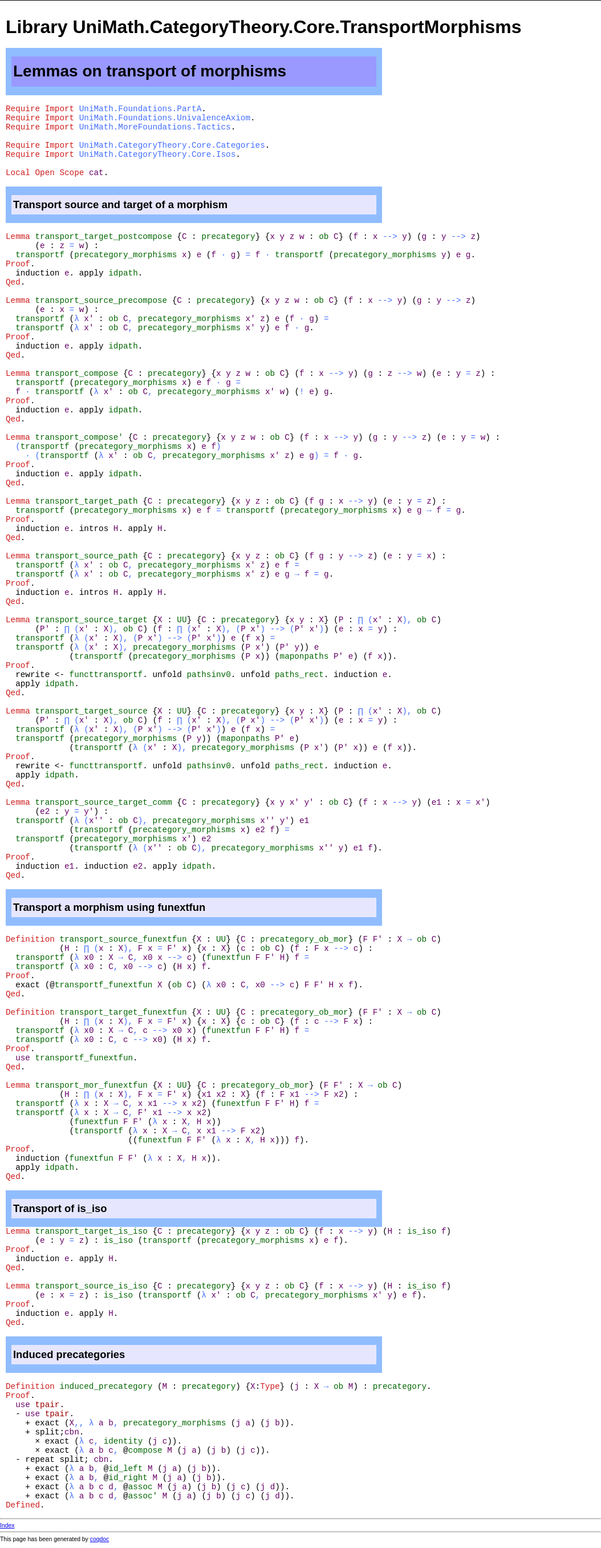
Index (7, 1525)
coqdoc (99, 1539)
